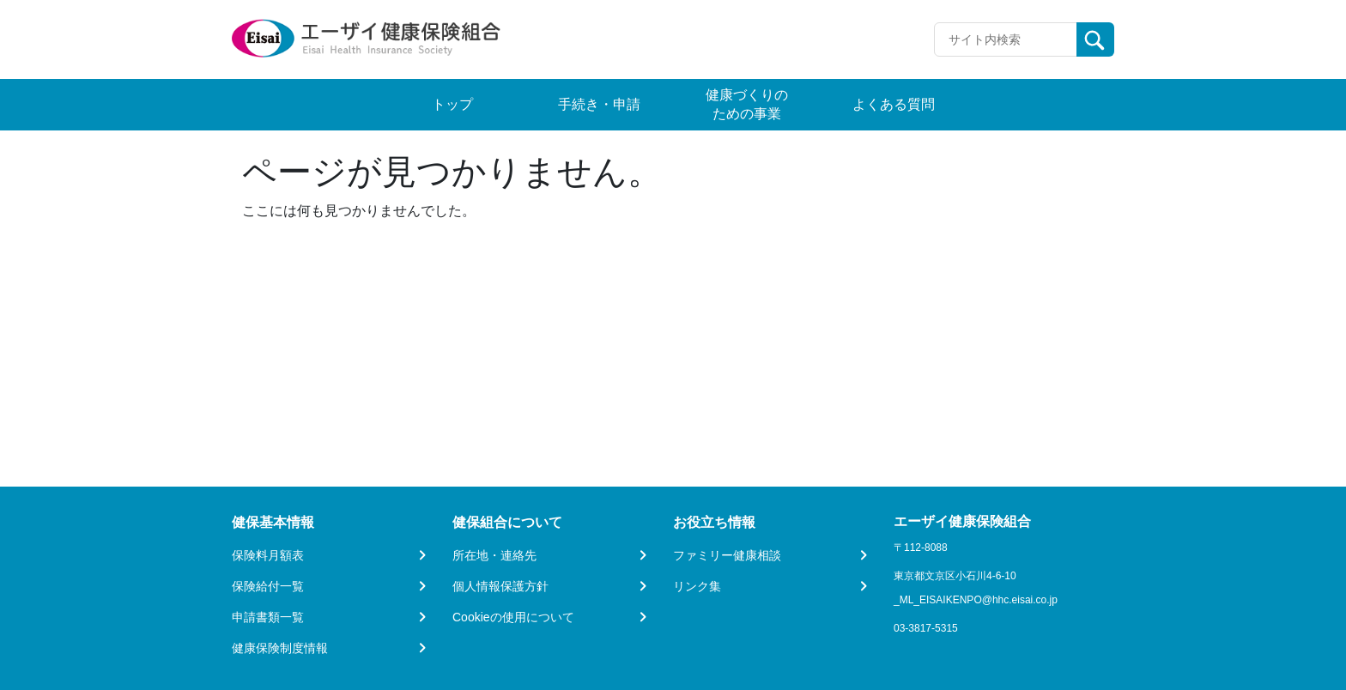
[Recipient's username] (1005, 39)
